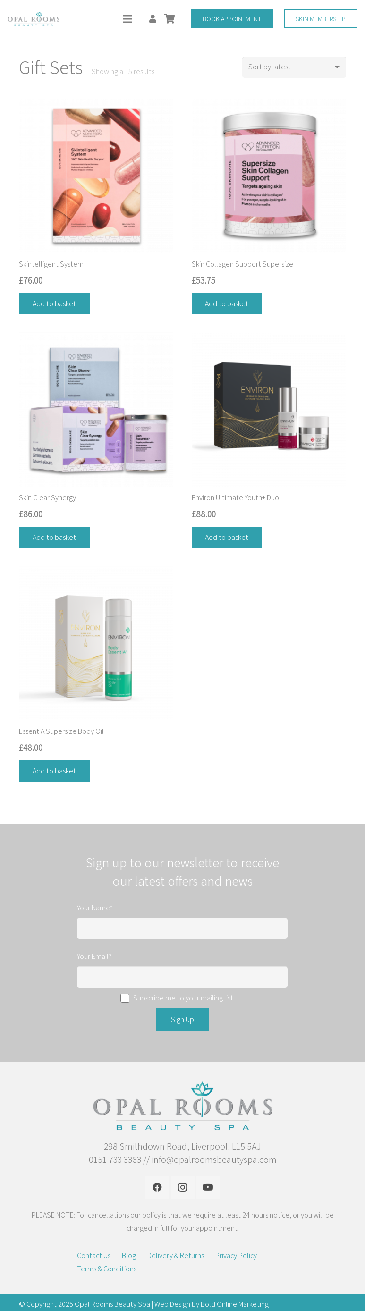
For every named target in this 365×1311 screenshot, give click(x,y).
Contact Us (93, 1256)
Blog (129, 1256)
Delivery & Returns (175, 1256)
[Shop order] (294, 67)
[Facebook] (157, 1187)
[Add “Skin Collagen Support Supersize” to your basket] (227, 303)
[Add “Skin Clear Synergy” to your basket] (54, 537)
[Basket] (169, 19)
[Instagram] (183, 1187)
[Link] (33, 19)
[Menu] (128, 19)
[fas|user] (154, 18)
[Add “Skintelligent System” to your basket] (54, 303)
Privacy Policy (236, 1256)
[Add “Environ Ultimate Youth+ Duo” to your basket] (227, 537)
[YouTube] (208, 1187)
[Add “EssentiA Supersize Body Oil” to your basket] (54, 771)
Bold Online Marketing (235, 1304)
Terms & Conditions (106, 1269)
